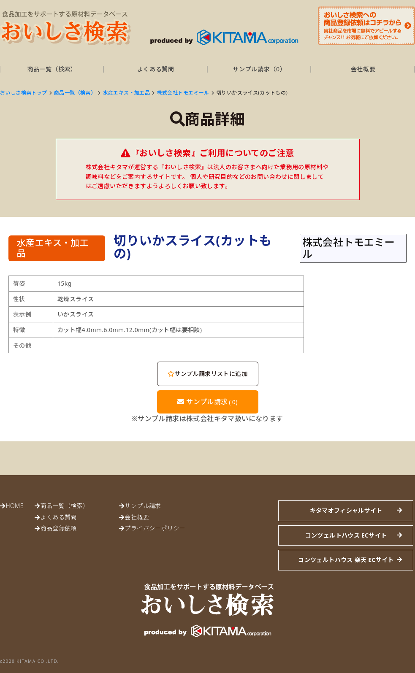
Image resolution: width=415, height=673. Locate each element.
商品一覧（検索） (52, 69)
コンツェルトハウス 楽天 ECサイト (345, 560)
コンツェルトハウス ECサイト (346, 535)
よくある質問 (155, 69)
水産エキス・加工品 (126, 92)
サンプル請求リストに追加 (207, 374)
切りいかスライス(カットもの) (252, 92)
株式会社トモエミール (183, 92)
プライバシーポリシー (155, 528)
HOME (14, 506)
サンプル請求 (207, 401)
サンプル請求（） (259, 69)
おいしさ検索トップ (23, 92)
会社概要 (363, 69)
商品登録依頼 (58, 528)
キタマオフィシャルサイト (346, 510)
